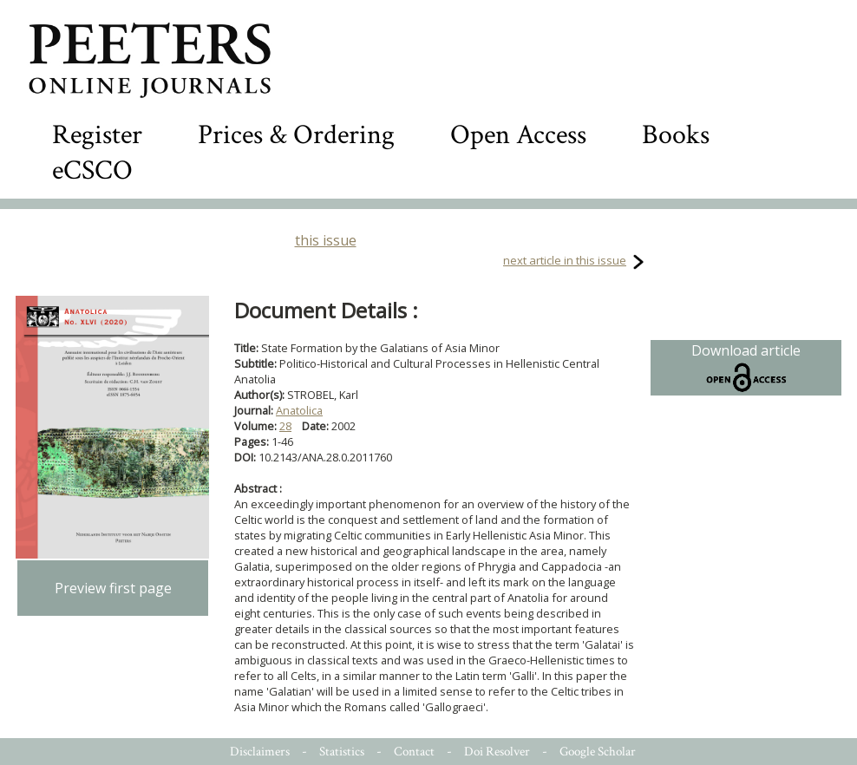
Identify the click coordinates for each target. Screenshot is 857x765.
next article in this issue (564, 260)
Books (676, 135)
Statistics (341, 751)
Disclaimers (260, 751)
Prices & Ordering (296, 135)
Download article (746, 368)
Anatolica (299, 410)
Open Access (518, 135)
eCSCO (92, 170)
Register (97, 135)
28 (285, 426)
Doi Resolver (497, 751)
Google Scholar (597, 751)
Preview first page (113, 588)
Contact (414, 751)
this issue (326, 240)
